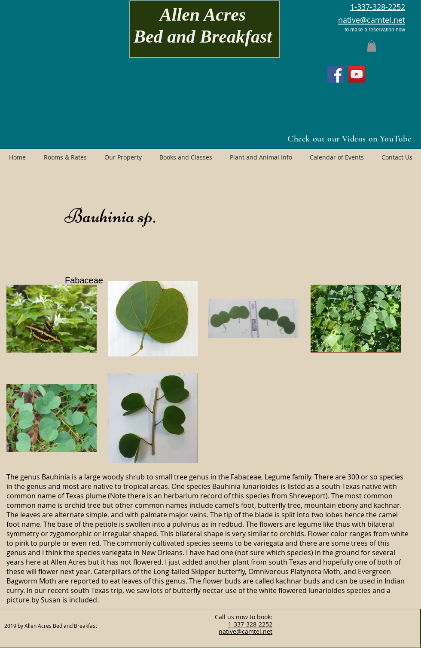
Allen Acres (203, 15)
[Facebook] (335, 74)
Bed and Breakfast (203, 36)
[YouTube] (356, 74)
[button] (371, 46)
